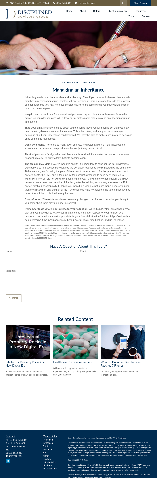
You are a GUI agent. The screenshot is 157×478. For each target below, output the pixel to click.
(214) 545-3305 (62, 3)
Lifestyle (47, 459)
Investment (48, 443)
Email (83, 251)
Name (9, 251)
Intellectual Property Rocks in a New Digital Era (25, 363)
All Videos (47, 465)
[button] (69, 11)
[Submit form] (13, 298)
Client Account (140, 3)
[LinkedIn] (123, 3)
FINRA (87, 467)
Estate (46, 446)
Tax (44, 452)
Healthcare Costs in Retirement (72, 362)
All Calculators (50, 468)
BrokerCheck (121, 438)
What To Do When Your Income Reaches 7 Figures (120, 363)
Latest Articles (49, 462)
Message (11, 271)
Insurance (47, 449)
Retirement (48, 440)
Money (46, 456)
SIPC (92, 467)
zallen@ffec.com (85, 3)
